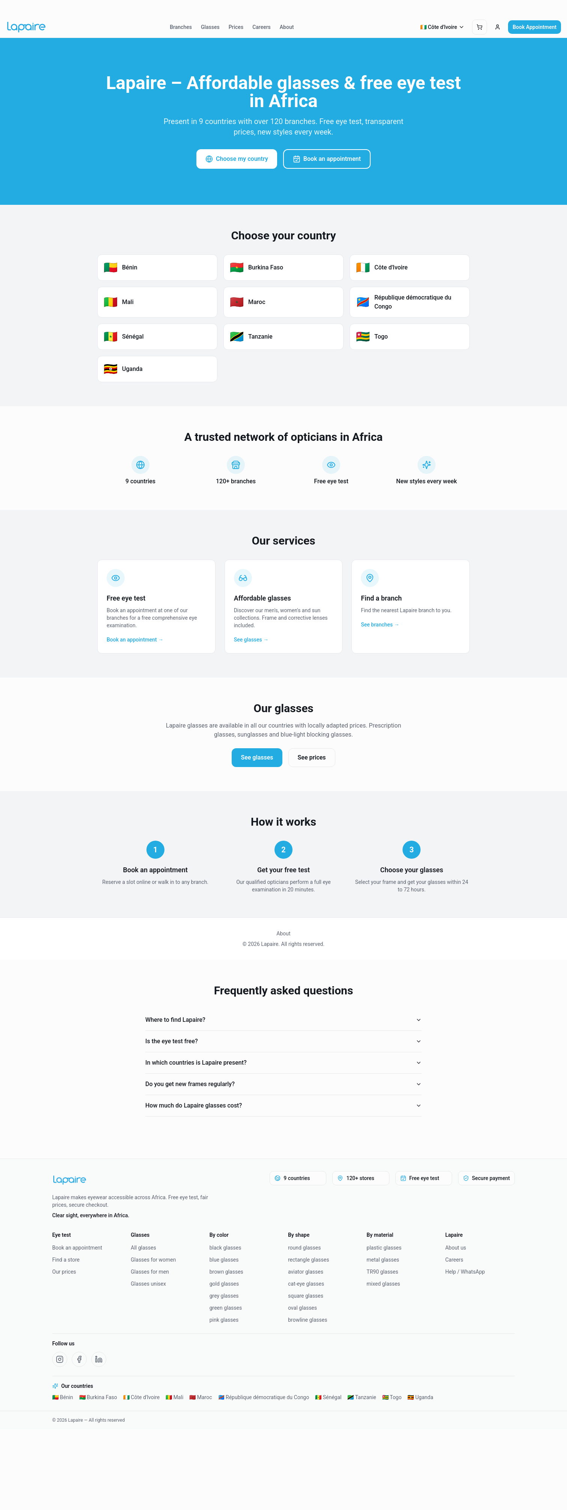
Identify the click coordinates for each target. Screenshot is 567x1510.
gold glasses (224, 1284)
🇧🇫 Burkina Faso (98, 1397)
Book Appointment (534, 27)
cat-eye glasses (306, 1284)
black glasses (225, 1248)
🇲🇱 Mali (174, 1397)
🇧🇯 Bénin (62, 1397)
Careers (261, 27)
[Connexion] (497, 27)
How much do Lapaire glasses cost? (283, 1105)
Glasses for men (150, 1272)
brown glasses (226, 1272)
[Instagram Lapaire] (59, 1359)
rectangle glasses (308, 1260)
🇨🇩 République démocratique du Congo (263, 1397)
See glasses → (251, 640)
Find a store (66, 1260)
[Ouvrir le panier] (479, 27)
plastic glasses (383, 1248)
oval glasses (302, 1308)
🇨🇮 (442, 27)
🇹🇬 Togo (392, 1397)
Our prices (64, 1272)
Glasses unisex (148, 1284)
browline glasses (307, 1320)
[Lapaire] (136, 1180)
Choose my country (236, 159)
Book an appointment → (135, 640)
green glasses (226, 1308)
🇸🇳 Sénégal (328, 1397)
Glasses (210, 27)
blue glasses (224, 1260)
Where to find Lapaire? (283, 1019)
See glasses (257, 757)
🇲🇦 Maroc (200, 1397)
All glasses (143, 1248)
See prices (312, 757)
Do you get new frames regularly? (283, 1084)
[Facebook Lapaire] (79, 1359)
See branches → (380, 625)
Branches (181, 27)
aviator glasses (305, 1272)
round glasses (304, 1248)
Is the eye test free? (283, 1041)
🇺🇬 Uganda (420, 1397)
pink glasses (224, 1320)
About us (455, 1248)
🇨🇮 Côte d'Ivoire (141, 1397)
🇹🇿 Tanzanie (361, 1397)
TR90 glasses (382, 1272)
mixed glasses (383, 1284)
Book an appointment (327, 159)
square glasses (305, 1296)
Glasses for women (153, 1260)
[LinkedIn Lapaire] (98, 1359)
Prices (236, 27)
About (287, 27)
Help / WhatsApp (465, 1272)
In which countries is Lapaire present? (283, 1062)
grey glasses (224, 1296)
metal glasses (382, 1260)
